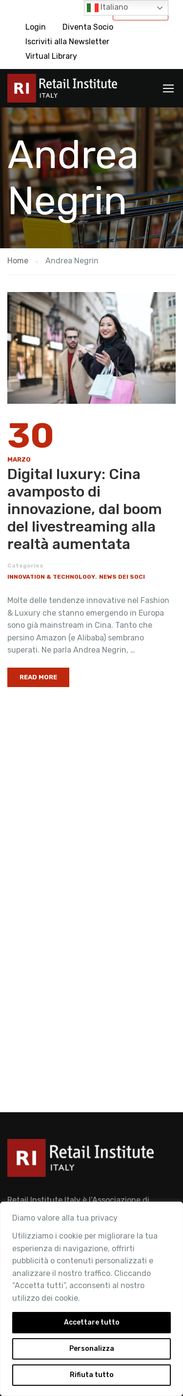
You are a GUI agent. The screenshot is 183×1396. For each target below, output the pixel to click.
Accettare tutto (92, 1322)
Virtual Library (51, 56)
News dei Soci (122, 576)
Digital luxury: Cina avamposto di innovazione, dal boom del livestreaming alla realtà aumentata (84, 509)
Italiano (107, 8)
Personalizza (91, 1348)
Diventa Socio (87, 27)
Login (35, 27)
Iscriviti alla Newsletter (67, 41)
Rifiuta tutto (92, 1375)
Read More (38, 677)
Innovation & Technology (51, 576)
